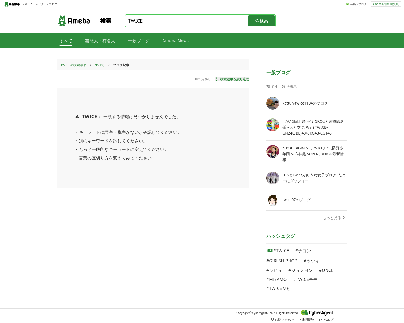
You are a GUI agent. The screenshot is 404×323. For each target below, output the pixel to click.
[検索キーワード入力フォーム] (187, 20)
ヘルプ (326, 319)
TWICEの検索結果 (73, 65)
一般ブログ (138, 41)
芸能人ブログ (358, 4)
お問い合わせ (282, 319)
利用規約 (306, 319)
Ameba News (175, 41)
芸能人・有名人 (100, 41)
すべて (99, 65)
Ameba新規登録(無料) (386, 4)
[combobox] (187, 20)
